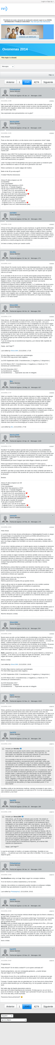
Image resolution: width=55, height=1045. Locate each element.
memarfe (13, 516)
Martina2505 (14, 122)
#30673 (51, 875)
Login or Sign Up (47, 1)
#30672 (51, 812)
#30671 (51, 744)
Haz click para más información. (41, 21)
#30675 (51, 961)
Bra (11, 381)
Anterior (10, 82)
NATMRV (13, 213)
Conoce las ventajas (27, 37)
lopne (12, 695)
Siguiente (48, 82)
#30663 (51, 224)
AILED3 (13, 899)
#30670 (51, 706)
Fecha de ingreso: (16, 95)
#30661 (51, 101)
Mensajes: (34, 95)
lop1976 (13, 732)
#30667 (51, 446)
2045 (27, 82)
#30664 (51, 264)
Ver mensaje (20, 748)
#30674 (51, 911)
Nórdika (13, 252)
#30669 (51, 634)
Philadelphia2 (15, 89)
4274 (36, 82)
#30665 (51, 317)
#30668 (51, 527)
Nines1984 (14, 305)
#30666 (51, 393)
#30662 (51, 133)
